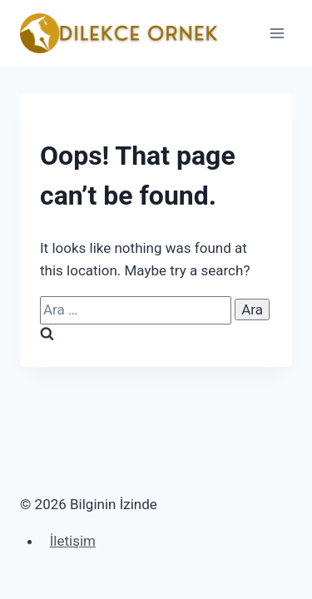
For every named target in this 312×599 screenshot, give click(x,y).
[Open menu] (276, 33)
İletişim (73, 540)
